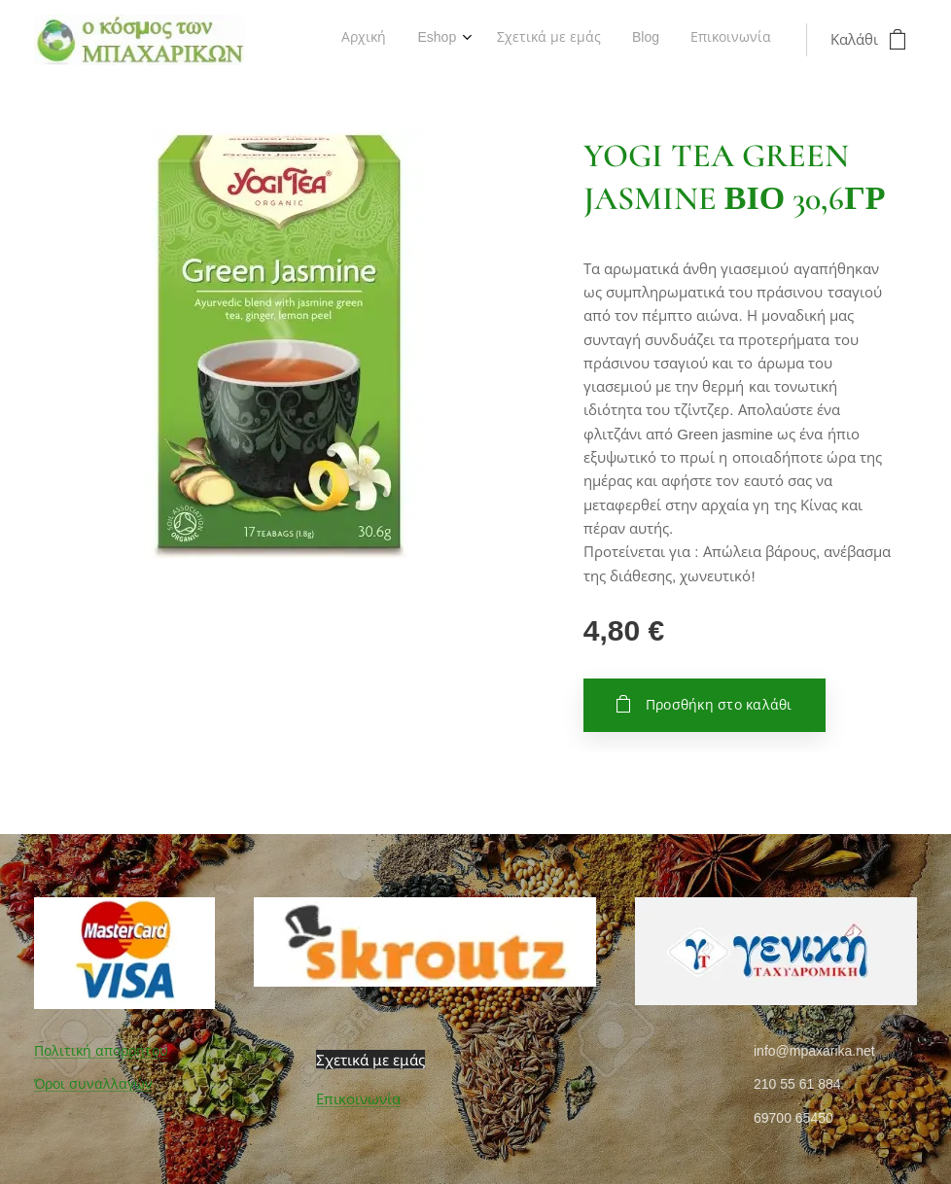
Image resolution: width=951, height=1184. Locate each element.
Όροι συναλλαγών (93, 1084)
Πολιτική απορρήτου (101, 1051)
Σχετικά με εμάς (370, 1059)
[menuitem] (642, 40)
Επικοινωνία (358, 1099)
